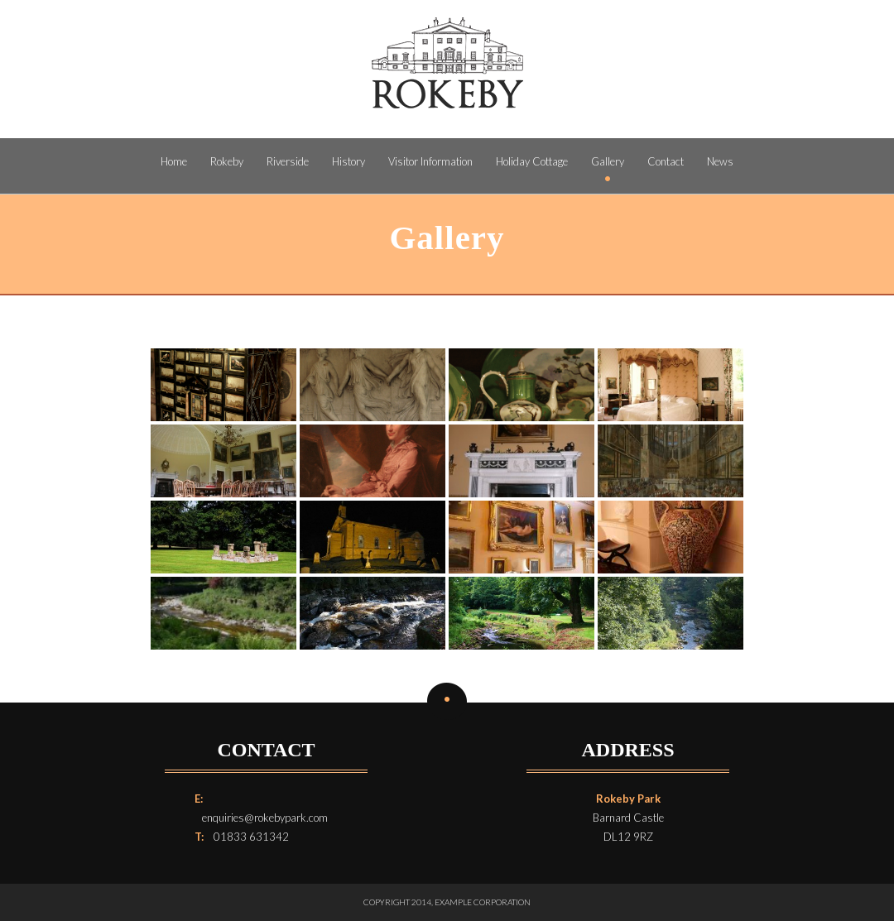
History (348, 161)
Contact (665, 161)
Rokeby (226, 161)
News (720, 161)
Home (174, 161)
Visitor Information (430, 161)
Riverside (288, 161)
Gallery (607, 161)
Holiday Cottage (532, 161)
